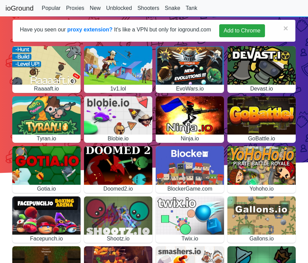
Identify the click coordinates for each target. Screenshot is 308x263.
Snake (172, 8)
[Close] (286, 28)
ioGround (19, 8)
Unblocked (119, 8)
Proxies (75, 8)
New (95, 8)
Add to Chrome (242, 30)
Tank (191, 8)
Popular (51, 8)
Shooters (148, 8)
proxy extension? (89, 29)
